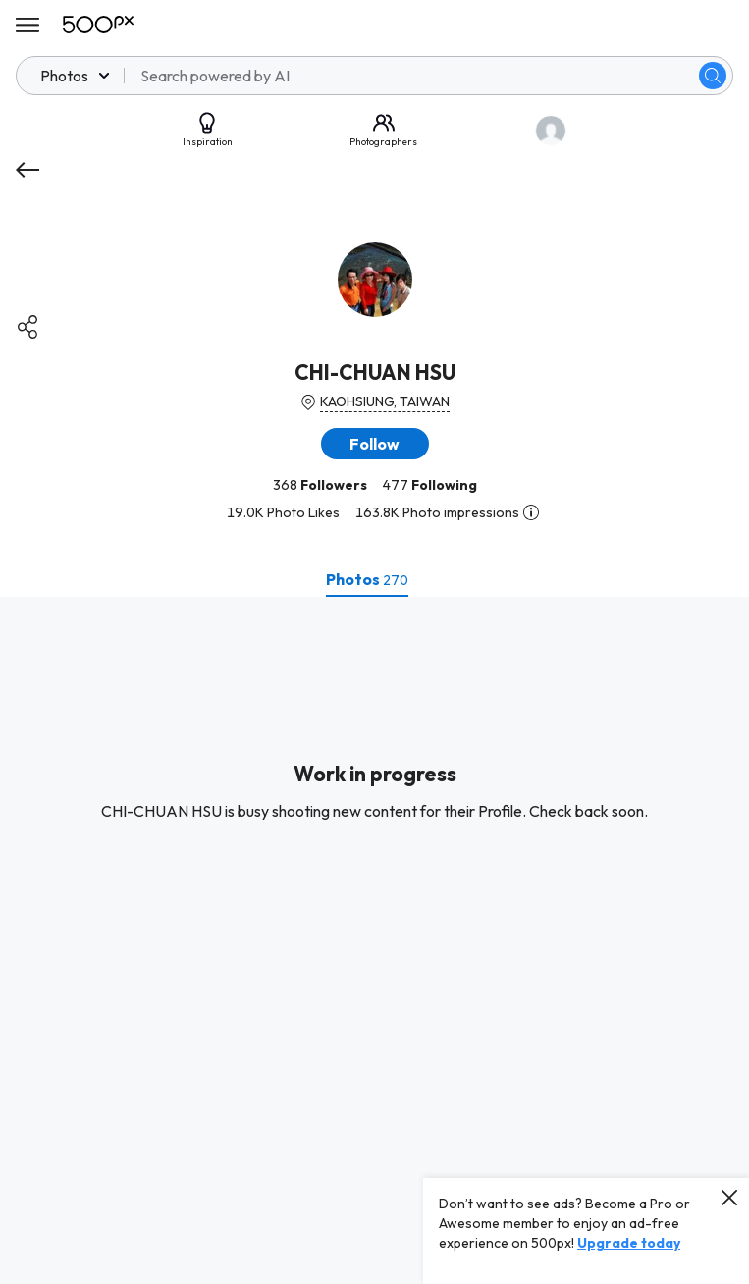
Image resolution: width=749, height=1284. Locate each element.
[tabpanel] (374, 940)
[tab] (367, 579)
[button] (375, 443)
